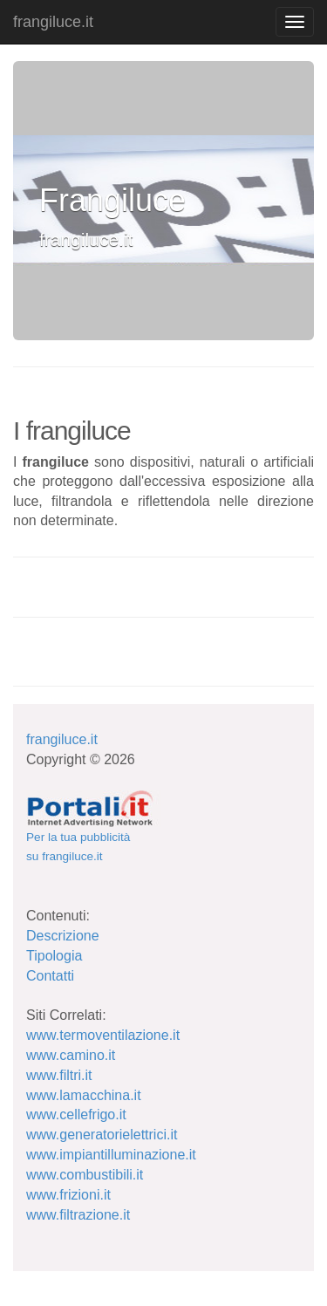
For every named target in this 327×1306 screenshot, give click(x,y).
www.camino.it (70, 1055)
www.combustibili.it (84, 1174)
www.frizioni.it (68, 1194)
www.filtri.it (59, 1075)
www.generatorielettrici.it (101, 1134)
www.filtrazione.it (78, 1214)
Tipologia (54, 955)
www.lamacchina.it (83, 1095)
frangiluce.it (53, 22)
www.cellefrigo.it (76, 1114)
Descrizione (62, 935)
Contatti (50, 975)
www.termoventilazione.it (103, 1035)
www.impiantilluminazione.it (111, 1154)
